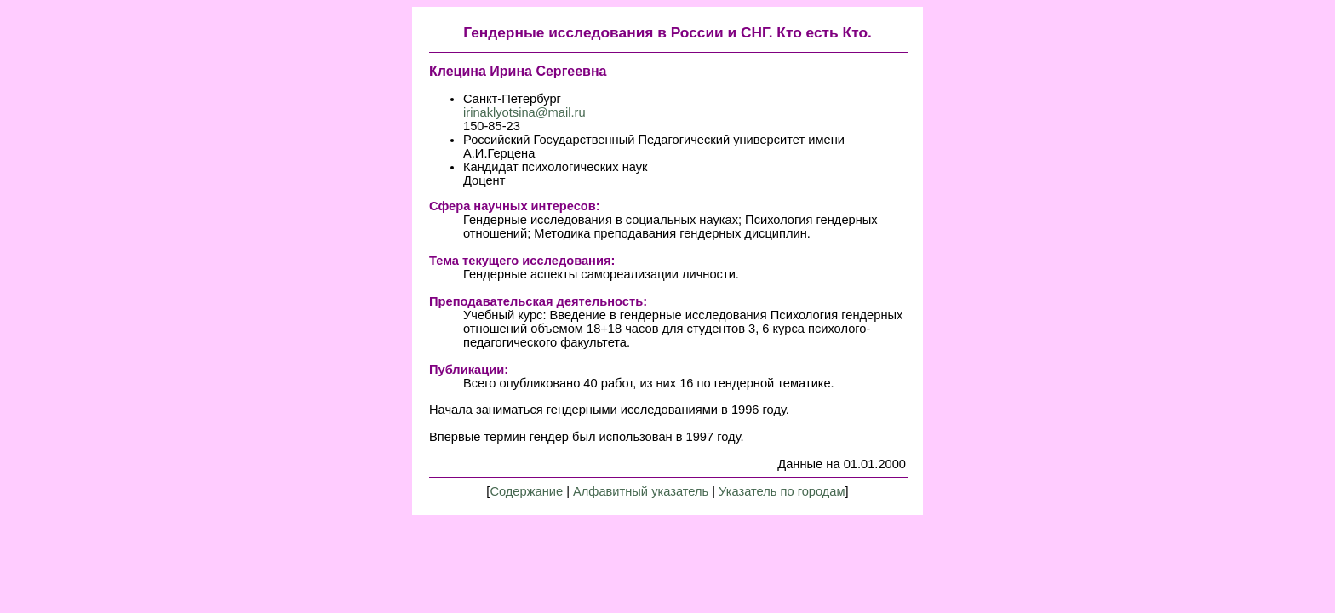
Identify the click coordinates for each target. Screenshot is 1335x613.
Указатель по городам (782, 491)
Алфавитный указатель (640, 491)
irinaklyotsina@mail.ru (524, 112)
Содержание (526, 491)
